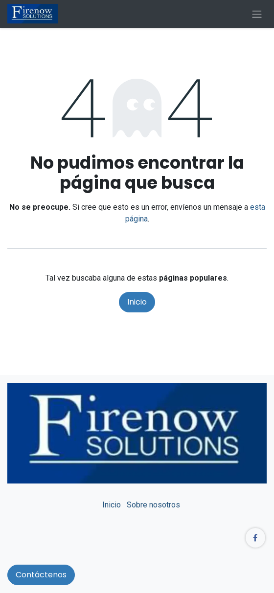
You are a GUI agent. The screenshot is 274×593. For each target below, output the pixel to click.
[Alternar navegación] (257, 14)
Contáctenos (41, 574)
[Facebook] (255, 538)
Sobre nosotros (153, 504)
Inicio (137, 301)
